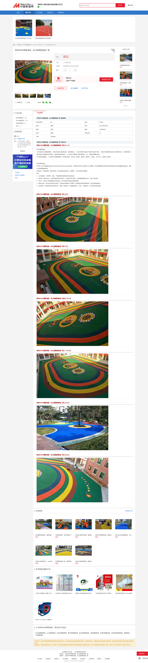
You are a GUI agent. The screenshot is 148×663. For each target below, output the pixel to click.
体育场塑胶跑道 (105, 633)
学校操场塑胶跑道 (117, 633)
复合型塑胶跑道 (84, 633)
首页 (14, 45)
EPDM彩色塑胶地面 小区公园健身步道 (25, 38)
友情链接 (107, 658)
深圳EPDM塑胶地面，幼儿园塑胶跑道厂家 (76, 654)
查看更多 (22, 151)
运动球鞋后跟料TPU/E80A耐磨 (123, 593)
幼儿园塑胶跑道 (40, 633)
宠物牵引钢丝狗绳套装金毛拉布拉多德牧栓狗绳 (88, 593)
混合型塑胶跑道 (62, 633)
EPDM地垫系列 (27, 45)
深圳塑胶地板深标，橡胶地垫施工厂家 (130, 65)
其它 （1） (19, 126)
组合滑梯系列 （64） (21, 118)
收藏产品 (18, 102)
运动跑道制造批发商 (80, 652)
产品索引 (17, 172)
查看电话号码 (106, 79)
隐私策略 (74, 658)
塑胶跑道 (127, 633)
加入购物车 (74, 88)
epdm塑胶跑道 (51, 633)
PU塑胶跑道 (39, 635)
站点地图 (65, 658)
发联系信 (61, 88)
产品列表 (19, 45)
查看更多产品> (129, 511)
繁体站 (99, 658)
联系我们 (48, 658)
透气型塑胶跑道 (73, 633)
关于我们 (39, 658)
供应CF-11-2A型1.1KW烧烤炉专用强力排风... (47, 619)
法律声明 (91, 658)
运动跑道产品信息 (67, 652)
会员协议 (82, 658)
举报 (27, 102)
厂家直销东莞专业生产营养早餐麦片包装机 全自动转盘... (110, 593)
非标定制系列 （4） (21, 123)
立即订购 (84, 88)
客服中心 (56, 658)
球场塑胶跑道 (94, 633)
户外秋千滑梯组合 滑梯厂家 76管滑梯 (45, 593)
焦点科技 (76, 661)
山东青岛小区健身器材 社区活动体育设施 (66, 593)
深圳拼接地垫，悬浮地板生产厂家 (129, 83)
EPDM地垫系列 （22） (22, 120)
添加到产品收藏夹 (20, 175)
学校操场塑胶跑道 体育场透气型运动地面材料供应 (48, 38)
